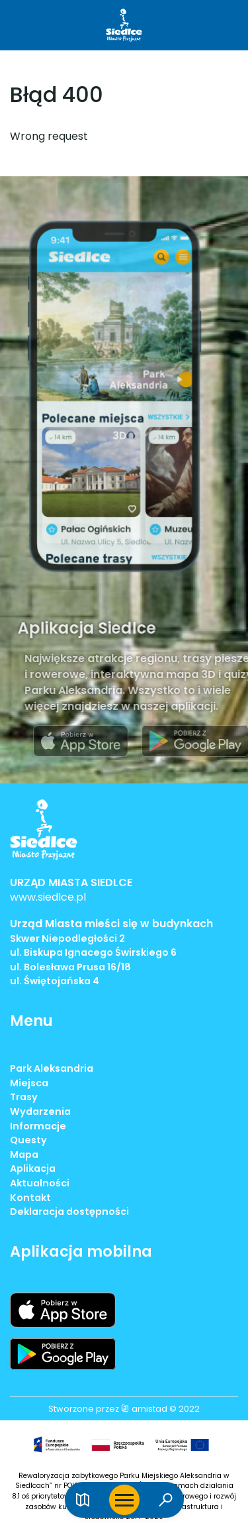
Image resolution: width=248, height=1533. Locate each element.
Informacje (38, 1126)
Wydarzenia (40, 1111)
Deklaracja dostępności (69, 1211)
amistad (144, 1408)
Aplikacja (33, 1168)
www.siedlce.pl (48, 897)
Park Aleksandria (51, 1068)
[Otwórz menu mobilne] (124, 1500)
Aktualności (39, 1183)
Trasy (24, 1097)
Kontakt (30, 1197)
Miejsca (29, 1083)
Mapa (24, 1154)
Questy (28, 1140)
